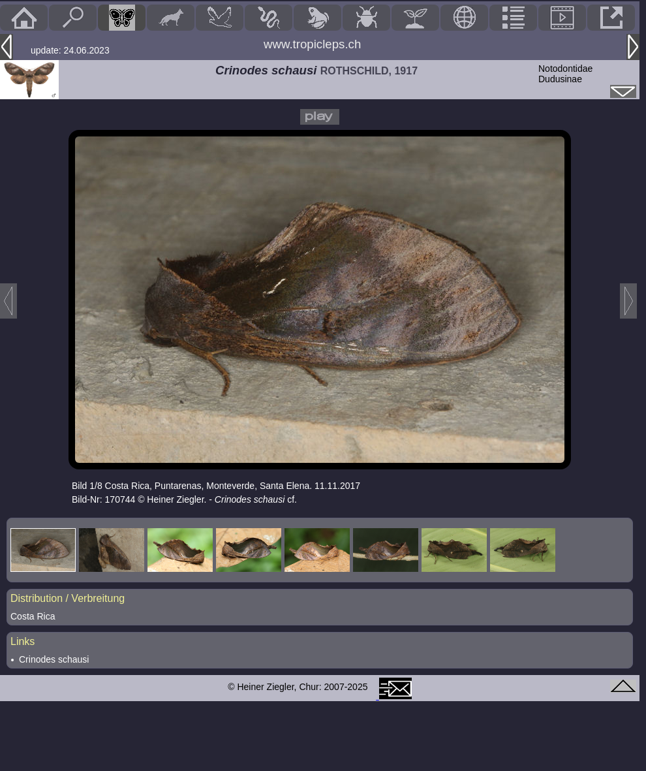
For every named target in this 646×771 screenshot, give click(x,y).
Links (22, 641)
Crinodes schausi (54, 659)
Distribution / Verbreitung (67, 598)
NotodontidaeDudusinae (565, 73)
